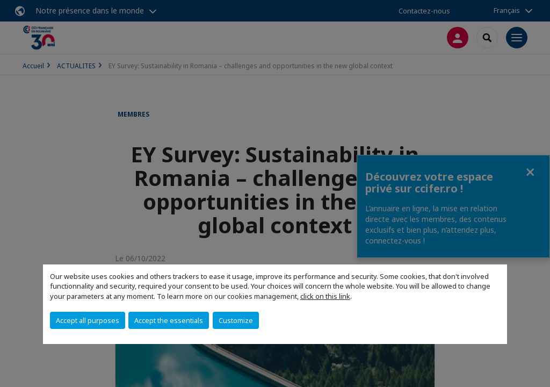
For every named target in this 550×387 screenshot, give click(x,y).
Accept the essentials (168, 320)
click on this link (325, 296)
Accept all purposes (87, 320)
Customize (236, 320)
